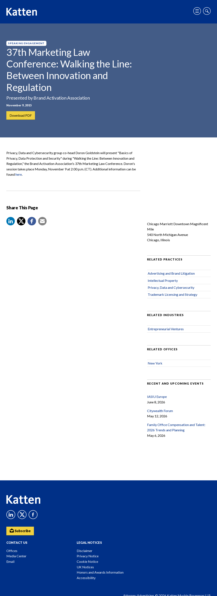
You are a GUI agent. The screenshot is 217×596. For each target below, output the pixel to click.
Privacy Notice (88, 556)
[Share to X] (21, 221)
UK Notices (85, 567)
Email (10, 561)
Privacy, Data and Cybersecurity (171, 287)
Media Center (16, 556)
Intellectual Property (163, 280)
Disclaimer (84, 551)
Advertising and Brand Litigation (171, 273)
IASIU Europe (157, 397)
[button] (10, 221)
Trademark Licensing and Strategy (172, 294)
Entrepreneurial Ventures (166, 329)
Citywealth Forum (160, 411)
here (18, 174)
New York (155, 363)
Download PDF (21, 115)
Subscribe (20, 530)
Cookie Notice (87, 561)
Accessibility (86, 578)
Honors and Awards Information (100, 572)
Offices (11, 551)
